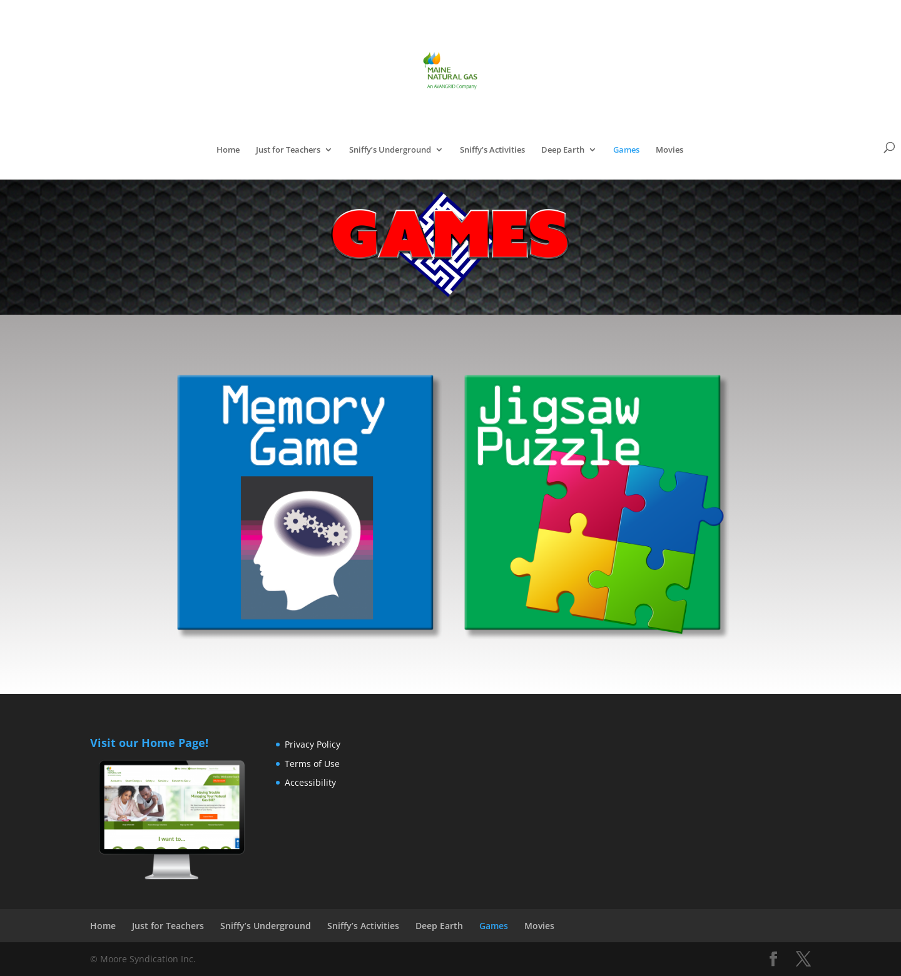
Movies (669, 150)
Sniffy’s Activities (492, 150)
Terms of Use (312, 764)
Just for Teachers (288, 150)
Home (228, 150)
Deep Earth (562, 150)
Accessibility (310, 782)
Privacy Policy (312, 744)
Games (626, 150)
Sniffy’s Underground (390, 150)
